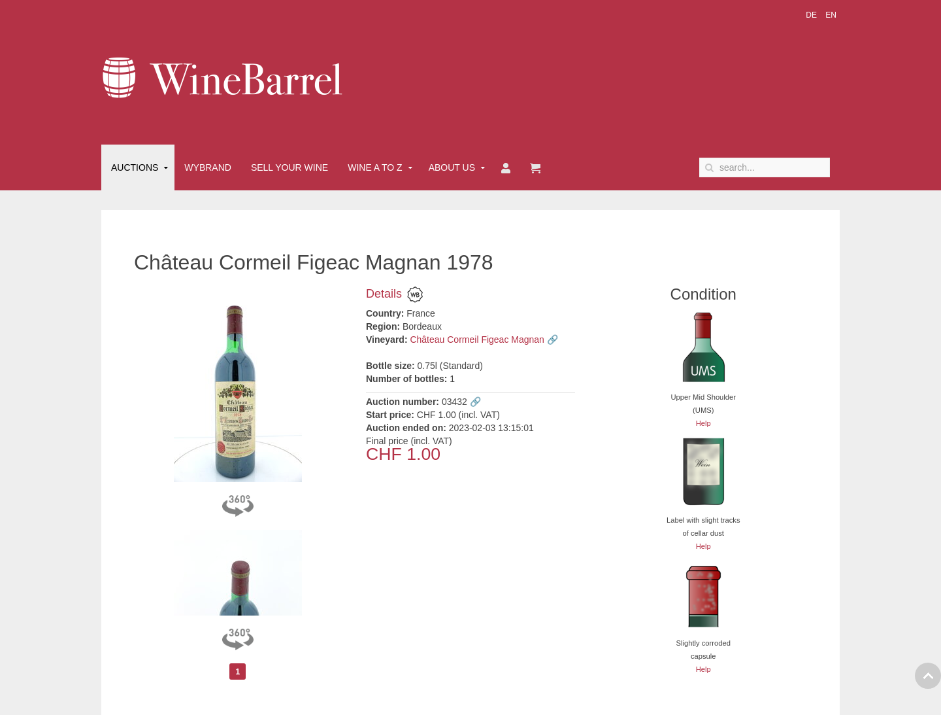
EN (830, 15)
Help (703, 423)
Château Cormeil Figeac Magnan (477, 339)
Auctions (134, 167)
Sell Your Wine (289, 167)
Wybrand (207, 167)
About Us (452, 167)
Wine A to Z (375, 167)
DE (812, 15)
